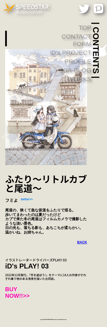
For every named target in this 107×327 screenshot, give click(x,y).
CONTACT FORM (76, 40)
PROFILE (77, 61)
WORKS (79, 79)
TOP (84, 27)
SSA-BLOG (75, 70)
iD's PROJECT (70, 52)
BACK (82, 242)
